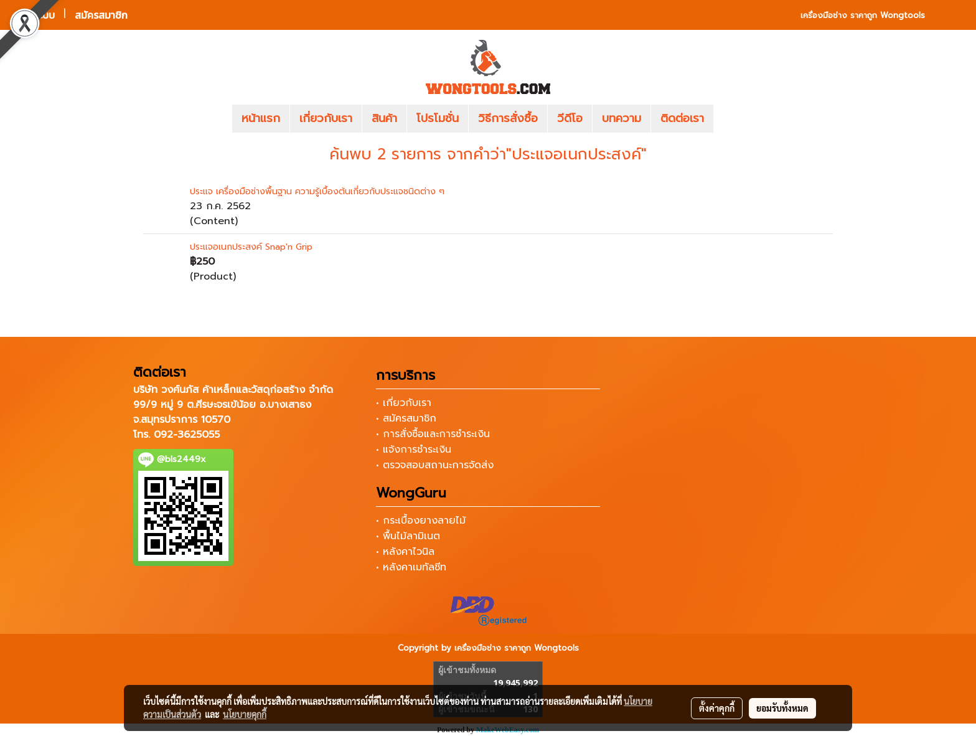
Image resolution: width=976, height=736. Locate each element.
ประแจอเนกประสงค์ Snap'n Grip (251, 246)
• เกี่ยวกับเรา (403, 402)
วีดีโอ (570, 118)
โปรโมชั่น (437, 118)
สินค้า (384, 118)
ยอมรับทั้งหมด (782, 708)
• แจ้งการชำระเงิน (413, 449)
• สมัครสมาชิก (406, 418)
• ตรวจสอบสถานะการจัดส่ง (435, 465)
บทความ (621, 118)
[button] (732, 119)
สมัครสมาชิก (101, 14)
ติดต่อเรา (682, 118)
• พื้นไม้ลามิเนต (408, 536)
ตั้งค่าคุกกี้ (716, 708)
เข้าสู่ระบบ (34, 14)
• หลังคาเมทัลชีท (411, 567)
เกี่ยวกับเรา (325, 118)
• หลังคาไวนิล (405, 551)
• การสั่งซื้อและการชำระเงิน (433, 434)
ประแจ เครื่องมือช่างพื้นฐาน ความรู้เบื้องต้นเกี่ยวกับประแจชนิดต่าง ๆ (317, 191)
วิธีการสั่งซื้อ (508, 118)
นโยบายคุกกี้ (244, 714)
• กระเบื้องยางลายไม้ (421, 520)
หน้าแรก (261, 118)
